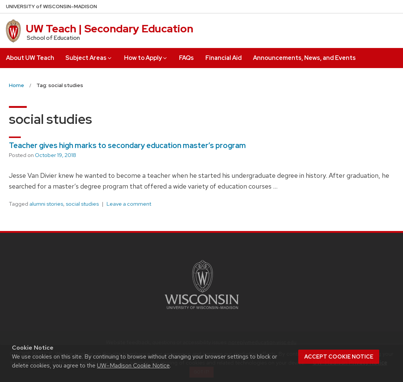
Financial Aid (223, 58)
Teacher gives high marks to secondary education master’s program (127, 145)
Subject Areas (89, 58)
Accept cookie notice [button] (338, 356)
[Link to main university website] (202, 310)
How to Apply (146, 58)
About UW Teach (30, 58)
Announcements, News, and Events (304, 58)
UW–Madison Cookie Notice (133, 365)
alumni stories (46, 204)
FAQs (186, 58)
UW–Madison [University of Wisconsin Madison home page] (51, 6)
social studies (82, 204)
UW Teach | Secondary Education (109, 29)
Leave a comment (129, 204)
